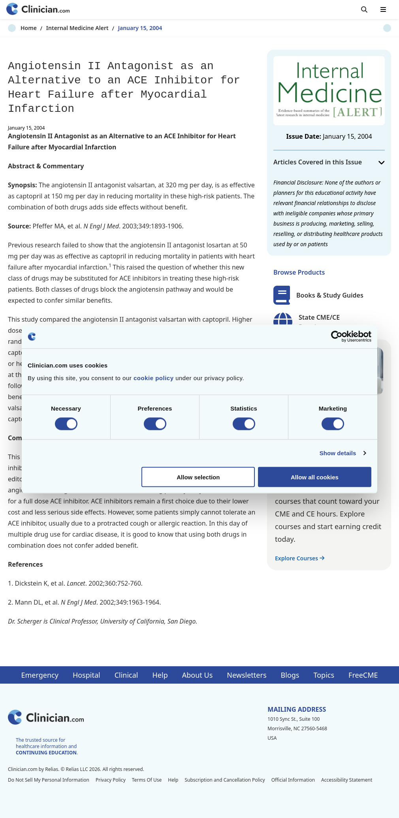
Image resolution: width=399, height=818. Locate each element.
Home (16, 28)
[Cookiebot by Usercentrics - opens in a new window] (336, 337)
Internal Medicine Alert (65, 28)
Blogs (290, 675)
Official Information (293, 780)
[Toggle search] (364, 9)
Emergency (39, 675)
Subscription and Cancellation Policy (224, 780)
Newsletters (246, 675)
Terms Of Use (147, 780)
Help (160, 675)
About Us (197, 675)
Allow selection (198, 476)
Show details (338, 453)
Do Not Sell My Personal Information (48, 780)
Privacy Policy (111, 780)
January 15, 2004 (127, 28)
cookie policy (154, 377)
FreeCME (363, 675)
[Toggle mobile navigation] (383, 9)
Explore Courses (299, 558)
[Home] (38, 10)
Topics (323, 675)
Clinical (126, 675)
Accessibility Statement (346, 780)
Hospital (86, 675)
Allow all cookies (315, 476)
